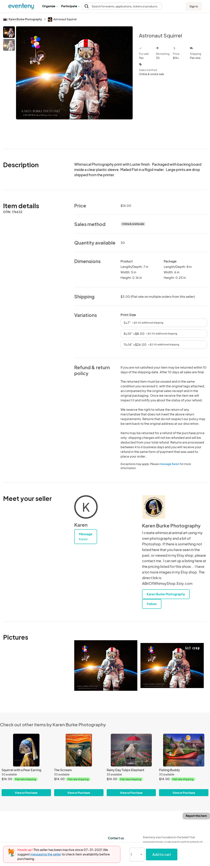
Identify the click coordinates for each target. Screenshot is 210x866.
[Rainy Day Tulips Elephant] (131, 750)
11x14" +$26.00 (151, 344)
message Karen (169, 464)
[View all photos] (74, 84)
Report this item (196, 815)
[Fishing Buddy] (183, 750)
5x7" (143, 323)
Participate (70, 6)
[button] (50, 6)
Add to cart (161, 854)
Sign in (193, 6)
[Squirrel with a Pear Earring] (26, 750)
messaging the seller (45, 854)
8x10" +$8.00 (150, 334)
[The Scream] (79, 750)
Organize (50, 6)
